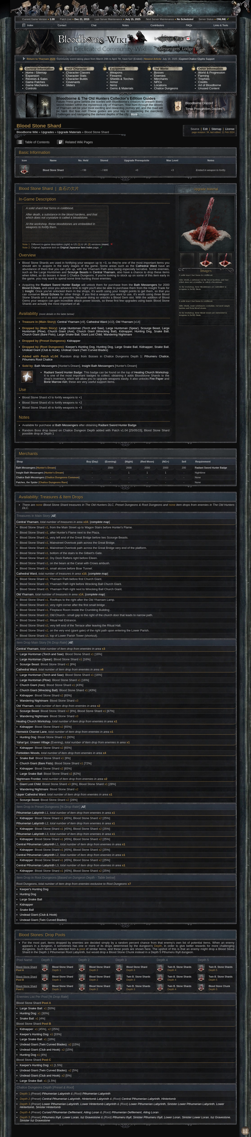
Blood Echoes (31, 288)
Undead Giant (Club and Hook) (40, 1049)
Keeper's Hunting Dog (80, 347)
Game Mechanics (37, 85)
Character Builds (77, 79)
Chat (93, 25)
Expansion (32, 75)
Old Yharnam (124, 322)
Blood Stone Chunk (219, 986)
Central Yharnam (104, 272)
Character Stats (76, 75)
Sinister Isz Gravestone (35, 1120)
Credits (202, 82)
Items (113, 85)
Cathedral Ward (146, 266)
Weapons (116, 72)
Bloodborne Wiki (27, 132)
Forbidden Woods (27, 753)
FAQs (189, 25)
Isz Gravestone (90, 1117)
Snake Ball (161, 331)
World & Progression (211, 72)
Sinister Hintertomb (48, 1107)
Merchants (161, 79)
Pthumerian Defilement (126, 1112)
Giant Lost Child (91, 334)
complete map (100, 522)
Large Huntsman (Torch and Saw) (81, 328)
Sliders (70, 85)
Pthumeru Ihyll (51, 1117)
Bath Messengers (145, 285)
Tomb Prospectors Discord (203, 109)
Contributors (157, 25)
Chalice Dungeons (166, 88)
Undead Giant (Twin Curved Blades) (84, 350)
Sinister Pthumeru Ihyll (147, 1117)
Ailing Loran (91, 1112)
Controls (31, 88)
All (53, 516)
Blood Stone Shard (53, 170)
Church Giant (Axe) (61, 331)
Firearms (116, 75)
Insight (29, 291)
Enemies (160, 75)
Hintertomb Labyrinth (95, 1098)
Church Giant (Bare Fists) (38, 334)
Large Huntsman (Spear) (122, 328)
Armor (114, 82)
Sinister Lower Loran (195, 1117)
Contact (62, 25)
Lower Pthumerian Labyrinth (60, 1104)
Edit (205, 129)
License (229, 129)
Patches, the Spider (27, 482)
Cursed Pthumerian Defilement (62, 1112)
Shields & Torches (122, 79)
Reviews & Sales (37, 79)
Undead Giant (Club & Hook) (41, 350)
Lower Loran (70, 1117)
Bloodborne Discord (199, 103)
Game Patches (35, 82)
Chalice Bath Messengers (30, 477)
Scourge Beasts (77, 272)
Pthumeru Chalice (156, 356)
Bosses (159, 72)
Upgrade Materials (69, 132)
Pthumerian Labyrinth (30, 812)
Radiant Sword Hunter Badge (60, 285)
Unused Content (208, 88)
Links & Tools (221, 25)
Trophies (204, 79)
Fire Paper (156, 378)
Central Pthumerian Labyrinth (35, 844)
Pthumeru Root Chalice (37, 359)
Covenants (73, 82)
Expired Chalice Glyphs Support (196, 59)
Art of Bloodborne (209, 85)
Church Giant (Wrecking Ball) (97, 331)
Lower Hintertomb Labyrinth (98, 1104)
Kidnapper (125, 331)
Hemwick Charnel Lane (31, 731)
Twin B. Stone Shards (179, 967)
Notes (125, 25)
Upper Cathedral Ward (31, 794)
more (105, 244)
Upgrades (47, 132)
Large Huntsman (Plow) (35, 680)
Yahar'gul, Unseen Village (33, 742)
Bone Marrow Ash (55, 382)
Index (30, 25)
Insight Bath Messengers (98, 365)
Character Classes (78, 72)
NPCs (158, 82)
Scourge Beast (150, 328)
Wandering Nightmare (118, 334)
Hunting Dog (143, 331)
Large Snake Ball (68, 334)
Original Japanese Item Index (76, 247)
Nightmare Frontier (28, 779)
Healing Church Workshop (151, 372)
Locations (160, 85)
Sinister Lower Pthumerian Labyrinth (191, 1104)
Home (30, 72)
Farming (203, 75)
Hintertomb (168, 1098)
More (134, 114)
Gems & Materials (121, 88)
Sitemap (41, 72)
